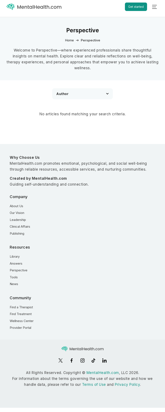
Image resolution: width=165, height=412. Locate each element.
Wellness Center (22, 321)
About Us (16, 206)
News (14, 284)
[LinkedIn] (104, 360)
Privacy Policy (127, 384)
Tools (14, 277)
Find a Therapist (21, 307)
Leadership (18, 220)
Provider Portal (20, 328)
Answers (16, 263)
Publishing (17, 233)
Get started (136, 6)
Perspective (18, 270)
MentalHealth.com (103, 373)
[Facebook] (71, 360)
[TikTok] (93, 360)
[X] (60, 360)
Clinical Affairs (20, 226)
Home (69, 40)
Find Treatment (21, 314)
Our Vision (17, 213)
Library (15, 256)
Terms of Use (94, 384)
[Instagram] (82, 360)
